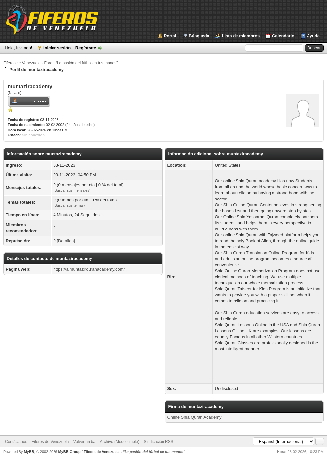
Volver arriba (84, 441)
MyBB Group (69, 452)
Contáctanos (16, 441)
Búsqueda (199, 35)
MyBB (29, 452)
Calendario (283, 35)
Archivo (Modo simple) (119, 441)
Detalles (66, 240)
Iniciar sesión (57, 48)
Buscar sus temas (68, 205)
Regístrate (85, 48)
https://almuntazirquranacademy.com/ (89, 269)
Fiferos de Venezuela (50, 441)
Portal (170, 35)
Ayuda (313, 35)
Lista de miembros (241, 35)
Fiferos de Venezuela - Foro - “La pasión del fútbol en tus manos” (60, 63)
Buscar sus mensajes (71, 190)
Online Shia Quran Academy (194, 417)
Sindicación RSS (158, 441)
